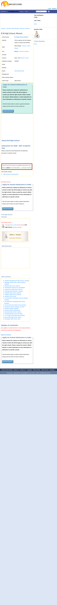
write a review (13, 225)
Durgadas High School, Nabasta (13, 292)
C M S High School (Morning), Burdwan (15, 315)
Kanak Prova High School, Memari (13, 289)
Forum (21, 11)
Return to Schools (6, 334)
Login (49, 8)
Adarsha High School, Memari (12, 286)
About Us (16, 369)
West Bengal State (19, 71)
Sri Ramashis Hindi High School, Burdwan (15, 305)
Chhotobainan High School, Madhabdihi (15, 287)
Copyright (29, 369)
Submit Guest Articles (7, 369)
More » (27, 11)
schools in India (24, 58)
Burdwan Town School (10, 296)
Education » (4, 11)
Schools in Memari (24, 28)
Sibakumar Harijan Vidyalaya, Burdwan (15, 306)
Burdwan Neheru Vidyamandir (12, 310)
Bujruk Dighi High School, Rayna (13, 317)
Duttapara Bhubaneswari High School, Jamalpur (17, 280)
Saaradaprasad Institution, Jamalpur (14, 291)
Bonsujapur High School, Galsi (12, 319)
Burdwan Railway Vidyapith (12, 308)
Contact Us (22, 369)
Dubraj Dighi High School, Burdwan (14, 313)
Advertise (52, 369)
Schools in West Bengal (12, 28)
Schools (3, 28)
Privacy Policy (36, 369)
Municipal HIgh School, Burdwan (13, 312)
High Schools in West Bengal (10, 174)
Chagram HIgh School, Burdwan (13, 294)
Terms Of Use (45, 369)
